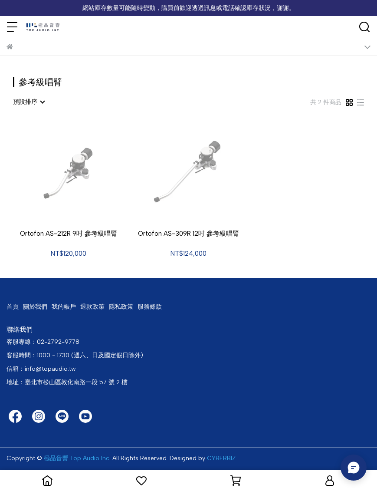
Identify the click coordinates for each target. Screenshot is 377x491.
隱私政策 (121, 306)
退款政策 (92, 306)
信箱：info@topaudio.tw (41, 368)
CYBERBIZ (221, 458)
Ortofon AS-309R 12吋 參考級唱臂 (188, 233)
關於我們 (35, 306)
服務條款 (150, 306)
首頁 (13, 306)
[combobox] (28, 102)
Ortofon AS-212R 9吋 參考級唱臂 (68, 233)
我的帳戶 (64, 306)
